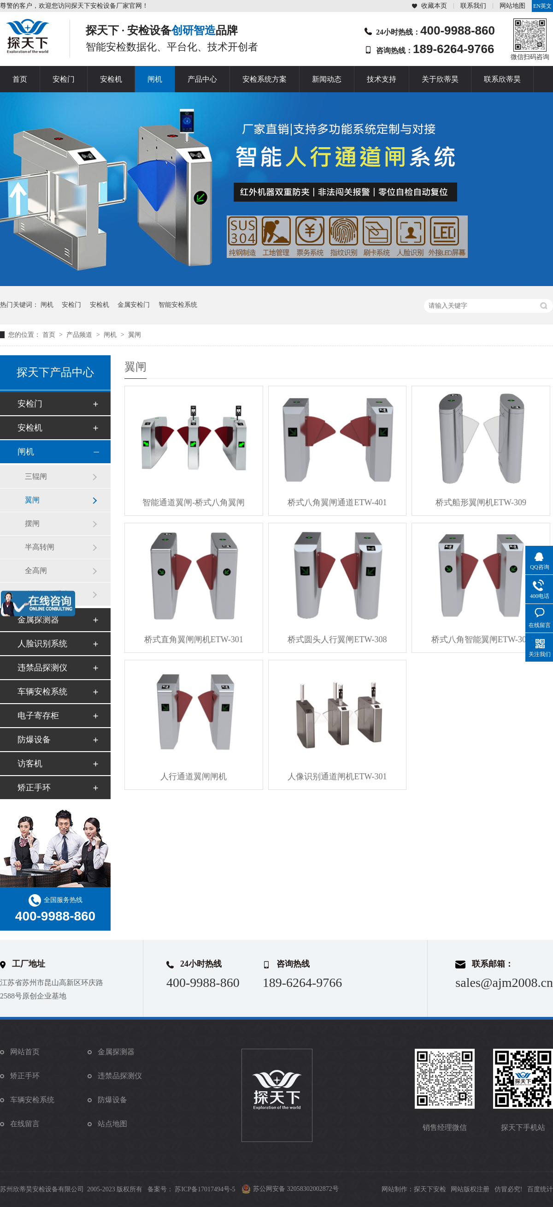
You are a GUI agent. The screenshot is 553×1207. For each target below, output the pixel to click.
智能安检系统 (178, 304)
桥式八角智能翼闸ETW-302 (480, 639)
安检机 (111, 79)
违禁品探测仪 (42, 667)
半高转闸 (39, 547)
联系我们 (473, 5)
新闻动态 (326, 79)
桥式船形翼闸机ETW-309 (480, 502)
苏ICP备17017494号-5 (205, 1189)
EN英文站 (542, 7)
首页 (19, 79)
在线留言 (25, 1124)
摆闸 (32, 523)
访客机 (30, 763)
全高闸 (36, 570)
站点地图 (112, 1124)
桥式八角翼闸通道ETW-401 (337, 502)
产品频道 (80, 334)
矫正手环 (34, 787)
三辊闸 (36, 476)
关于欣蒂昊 (440, 79)
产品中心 (202, 79)
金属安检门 (134, 304)
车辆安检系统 (42, 691)
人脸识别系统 (42, 643)
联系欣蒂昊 (502, 79)
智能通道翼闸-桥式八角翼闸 (193, 502)
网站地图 (512, 5)
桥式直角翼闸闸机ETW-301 (193, 639)
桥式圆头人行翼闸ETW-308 (337, 639)
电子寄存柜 (38, 715)
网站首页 (25, 1052)
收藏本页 (434, 5)
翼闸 (134, 334)
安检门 (64, 79)
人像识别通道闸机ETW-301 (337, 776)
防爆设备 (34, 739)
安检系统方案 (264, 79)
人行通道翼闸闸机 (193, 776)
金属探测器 (38, 619)
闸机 (154, 79)
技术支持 (381, 79)
